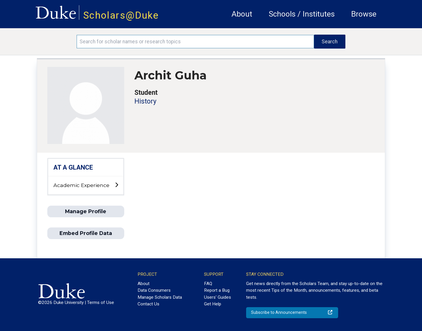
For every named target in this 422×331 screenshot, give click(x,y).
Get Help (212, 304)
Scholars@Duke (121, 15)
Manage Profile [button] (85, 211)
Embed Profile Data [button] (85, 233)
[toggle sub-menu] (116, 185)
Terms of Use (100, 302)
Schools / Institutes (302, 14)
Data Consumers (154, 290)
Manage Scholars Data (160, 297)
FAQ (208, 283)
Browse (363, 14)
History (145, 101)
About (242, 14)
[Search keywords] (195, 41)
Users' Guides (217, 297)
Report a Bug (217, 290)
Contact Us (148, 304)
